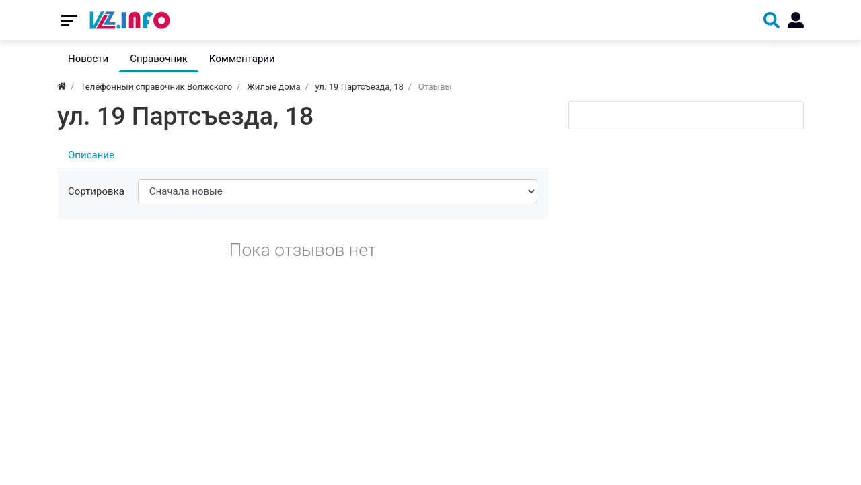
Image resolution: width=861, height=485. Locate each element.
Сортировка (96, 191)
